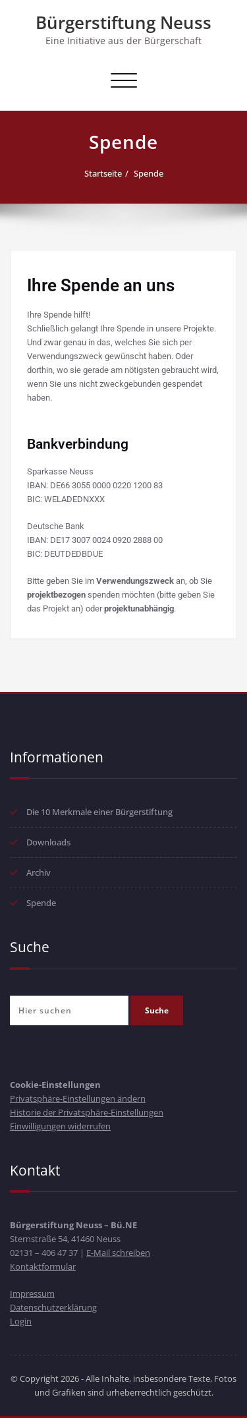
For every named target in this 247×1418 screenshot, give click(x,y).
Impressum (32, 1293)
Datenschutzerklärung (53, 1307)
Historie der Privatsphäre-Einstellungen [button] (86, 1112)
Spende (148, 173)
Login (21, 1321)
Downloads (48, 842)
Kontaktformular (43, 1266)
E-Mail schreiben (118, 1253)
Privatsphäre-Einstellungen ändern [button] (78, 1098)
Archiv (38, 872)
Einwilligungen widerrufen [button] (60, 1126)
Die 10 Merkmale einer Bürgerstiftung (99, 812)
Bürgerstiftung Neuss (123, 22)
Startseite (103, 173)
